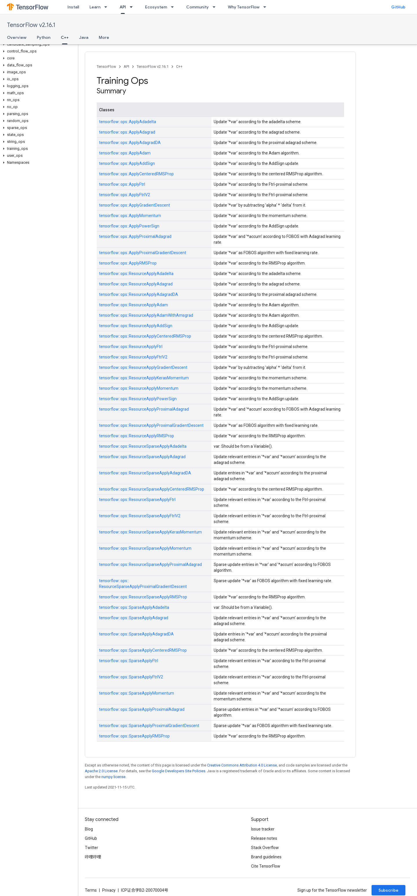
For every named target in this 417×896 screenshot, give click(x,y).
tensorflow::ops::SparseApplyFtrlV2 (131, 677)
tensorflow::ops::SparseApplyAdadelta (134, 607)
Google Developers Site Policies (178, 771)
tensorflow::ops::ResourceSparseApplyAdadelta (142, 446)
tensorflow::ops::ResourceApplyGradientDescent (143, 367)
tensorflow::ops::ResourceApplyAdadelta (136, 273)
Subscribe (388, 890)
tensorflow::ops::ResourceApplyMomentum (138, 388)
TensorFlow (106, 66)
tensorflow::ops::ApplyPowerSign (129, 226)
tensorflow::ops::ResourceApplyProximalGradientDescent (151, 425)
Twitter (91, 847)
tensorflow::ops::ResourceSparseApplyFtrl (137, 499)
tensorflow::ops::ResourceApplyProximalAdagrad (144, 409)
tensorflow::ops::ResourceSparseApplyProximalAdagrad (150, 564)
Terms (91, 890)
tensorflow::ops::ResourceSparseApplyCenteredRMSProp (151, 489)
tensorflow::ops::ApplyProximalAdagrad (135, 236)
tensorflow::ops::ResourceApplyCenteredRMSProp (145, 336)
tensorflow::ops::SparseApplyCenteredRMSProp (143, 650)
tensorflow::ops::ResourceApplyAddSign (135, 325)
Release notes (264, 838)
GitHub (398, 7)
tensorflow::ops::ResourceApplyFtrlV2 (133, 357)
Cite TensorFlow (265, 866)
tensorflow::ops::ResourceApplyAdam (133, 305)
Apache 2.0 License (101, 771)
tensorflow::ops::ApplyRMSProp (128, 263)
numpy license (113, 777)
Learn (94, 7)
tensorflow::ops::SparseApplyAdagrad (133, 617)
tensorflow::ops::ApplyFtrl (122, 184)
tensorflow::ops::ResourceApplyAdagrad (136, 284)
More (104, 37)
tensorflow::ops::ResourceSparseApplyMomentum (145, 548)
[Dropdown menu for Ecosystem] (174, 7)
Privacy (109, 890)
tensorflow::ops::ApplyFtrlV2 (124, 194)
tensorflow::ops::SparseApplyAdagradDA (136, 634)
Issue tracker (263, 829)
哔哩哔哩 (93, 857)
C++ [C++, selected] (65, 37)
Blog (89, 829)
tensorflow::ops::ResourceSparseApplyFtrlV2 (139, 515)
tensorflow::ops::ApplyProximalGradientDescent (142, 252)
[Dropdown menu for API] (133, 7)
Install (73, 7)
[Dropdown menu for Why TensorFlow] (266, 7)
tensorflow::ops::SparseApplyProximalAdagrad (141, 709)
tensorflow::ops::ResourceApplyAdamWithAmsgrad (146, 315)
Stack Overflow (265, 847)
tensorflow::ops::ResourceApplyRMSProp (136, 436)
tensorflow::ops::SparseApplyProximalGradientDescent (149, 725)
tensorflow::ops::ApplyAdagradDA (130, 142)
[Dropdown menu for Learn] (107, 7)
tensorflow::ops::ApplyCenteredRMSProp (136, 174)
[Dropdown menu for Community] (216, 7)
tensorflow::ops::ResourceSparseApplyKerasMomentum (150, 532)
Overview (16, 37)
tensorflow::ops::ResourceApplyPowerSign (138, 398)
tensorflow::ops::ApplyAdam (125, 153)
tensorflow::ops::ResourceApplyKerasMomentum (144, 378)
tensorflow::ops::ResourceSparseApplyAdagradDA (145, 473)
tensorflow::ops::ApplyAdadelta (127, 121)
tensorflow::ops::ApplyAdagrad (127, 132)
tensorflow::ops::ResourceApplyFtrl (130, 346)
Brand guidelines (266, 857)
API (126, 66)
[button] (38, 44)
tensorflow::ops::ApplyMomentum (130, 215)
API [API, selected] (123, 7)
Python (43, 37)
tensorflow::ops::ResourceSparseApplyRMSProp (143, 597)
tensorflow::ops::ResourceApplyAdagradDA (138, 294)
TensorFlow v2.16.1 (31, 25)
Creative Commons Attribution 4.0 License (242, 765)
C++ (179, 66)
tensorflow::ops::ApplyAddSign (127, 163)
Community (197, 7)
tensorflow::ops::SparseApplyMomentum (136, 693)
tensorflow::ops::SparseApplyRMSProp (134, 736)
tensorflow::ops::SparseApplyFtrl (128, 660)
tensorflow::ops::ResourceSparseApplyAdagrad (142, 456)
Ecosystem (156, 7)
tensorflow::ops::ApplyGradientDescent (134, 205)
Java (83, 37)
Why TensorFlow (243, 7)
